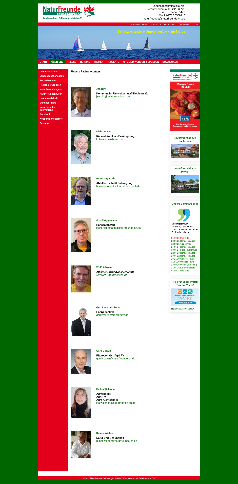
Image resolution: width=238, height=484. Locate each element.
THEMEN (98, 62)
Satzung (44, 123)
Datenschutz (170, 24)
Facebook (45, 114)
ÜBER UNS (57, 62)
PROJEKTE (113, 62)
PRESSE (71, 62)
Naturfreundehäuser (51, 93)
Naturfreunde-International (47, 108)
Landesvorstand (49, 71)
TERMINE (85, 62)
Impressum (156, 24)
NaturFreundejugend (51, 89)
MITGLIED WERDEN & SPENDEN (141, 62)
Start (43, 62)
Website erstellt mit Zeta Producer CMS (139, 478)
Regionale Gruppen (50, 85)
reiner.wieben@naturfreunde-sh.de (116, 441)
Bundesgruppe (48, 102)
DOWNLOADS (170, 62)
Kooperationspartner (51, 118)
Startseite (135, 24)
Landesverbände (49, 98)
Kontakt (145, 24)
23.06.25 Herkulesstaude (183, 241)
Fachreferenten (48, 80)
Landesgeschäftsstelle (52, 76)
